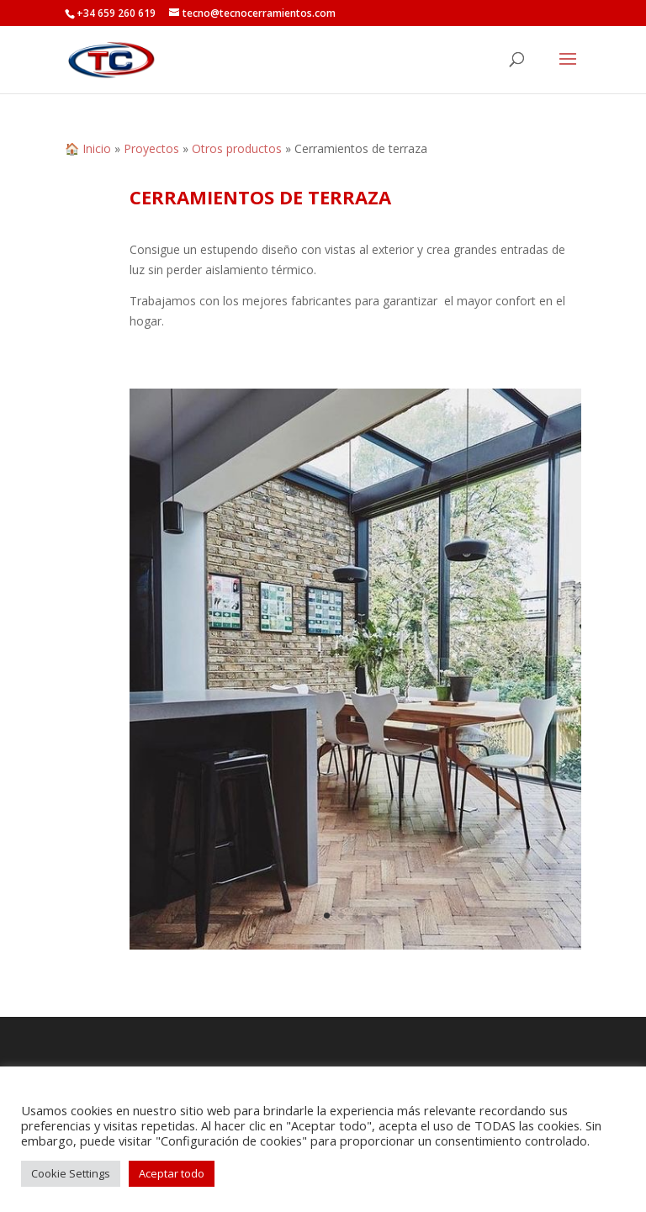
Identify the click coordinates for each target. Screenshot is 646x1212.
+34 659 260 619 (116, 13)
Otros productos (237, 148)
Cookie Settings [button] (70, 1173)
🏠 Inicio (88, 148)
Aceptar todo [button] (171, 1173)
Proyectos (151, 148)
